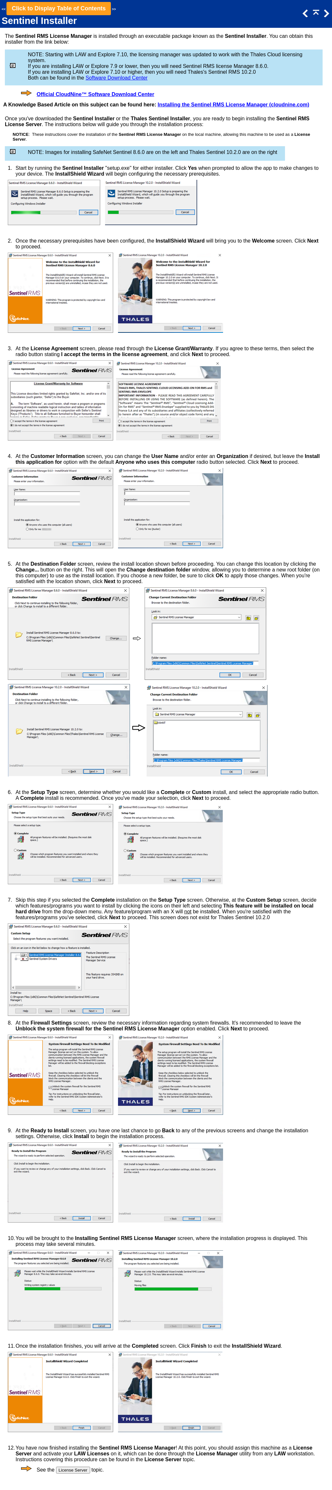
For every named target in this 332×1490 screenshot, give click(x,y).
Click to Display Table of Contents (59, 8)
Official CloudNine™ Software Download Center (95, 94)
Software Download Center (117, 78)
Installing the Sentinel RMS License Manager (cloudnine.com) (233, 104)
